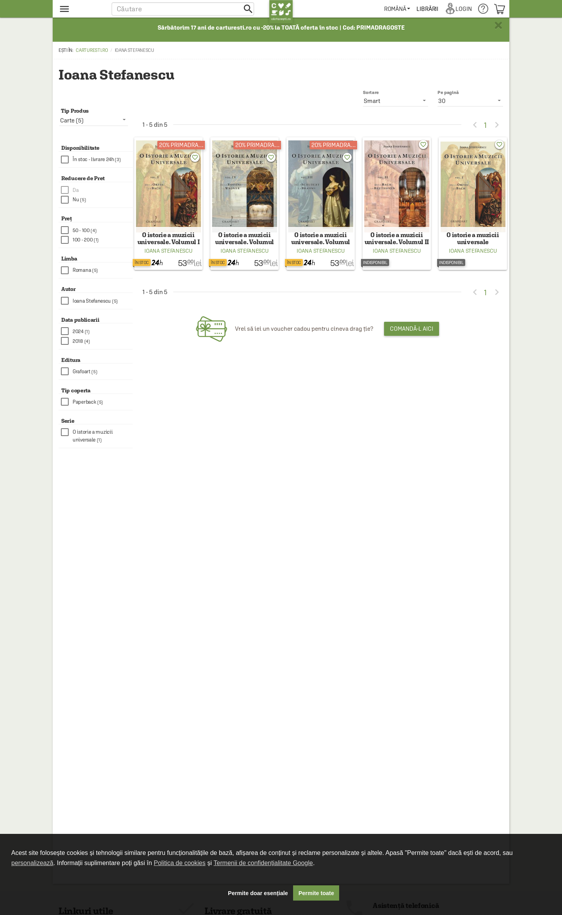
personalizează (32, 863)
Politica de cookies (180, 863)
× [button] (498, 25)
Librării (428, 8)
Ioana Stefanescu (168, 256)
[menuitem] (397, 9)
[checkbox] (97, 160)
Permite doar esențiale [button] (258, 893)
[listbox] (470, 100)
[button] (183, 9)
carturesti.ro (92, 50)
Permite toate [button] (316, 893)
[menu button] (81, 9)
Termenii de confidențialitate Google (263, 863)
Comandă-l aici (411, 334)
